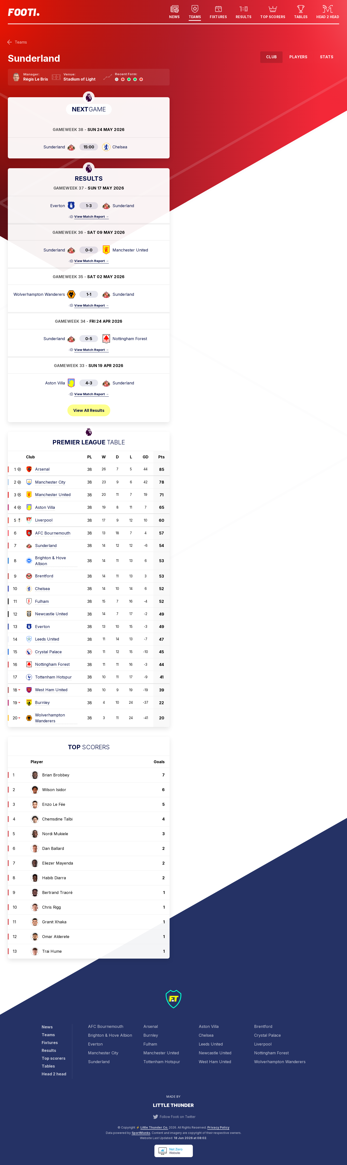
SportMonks (141, 1133)
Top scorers (272, 11)
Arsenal (150, 1026)
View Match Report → (91, 216)
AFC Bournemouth (105, 1026)
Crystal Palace (267, 1035)
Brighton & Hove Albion (110, 1035)
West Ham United (215, 1061)
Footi (22, 11)
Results (243, 11)
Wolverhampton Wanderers (280, 1061)
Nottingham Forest (271, 1052)
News (174, 11)
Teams (195, 11)
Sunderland (99, 1061)
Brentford (263, 1026)
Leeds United (211, 1044)
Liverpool (263, 1044)
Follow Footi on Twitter (173, 1117)
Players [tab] (298, 57)
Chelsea (206, 1035)
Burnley (150, 1035)
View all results (88, 410)
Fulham (150, 1044)
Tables (301, 11)
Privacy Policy (218, 1127)
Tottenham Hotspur (161, 1061)
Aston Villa (209, 1026)
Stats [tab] (326, 57)
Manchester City (103, 1052)
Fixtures (218, 11)
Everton (95, 1044)
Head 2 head (327, 11)
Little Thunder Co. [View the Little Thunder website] (154, 1127)
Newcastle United (215, 1052)
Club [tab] (271, 57)
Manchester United (161, 1052)
